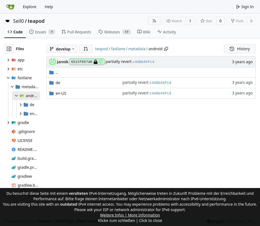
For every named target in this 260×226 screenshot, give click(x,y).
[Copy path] (166, 49)
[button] (85, 49)
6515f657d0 (87, 62)
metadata (136, 48)
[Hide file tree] (9, 48)
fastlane (118, 48)
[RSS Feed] (154, 21)
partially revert (119, 61)
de (58, 82)
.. (53, 72)
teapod (36, 21)
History (240, 48)
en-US (61, 93)
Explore (29, 6)
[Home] (10, 7)
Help (49, 6)
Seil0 (18, 21)
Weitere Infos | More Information (130, 215)
